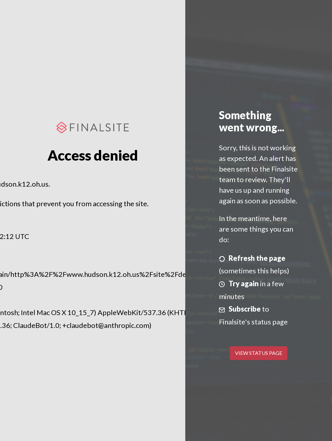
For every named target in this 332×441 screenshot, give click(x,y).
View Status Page (258, 353)
